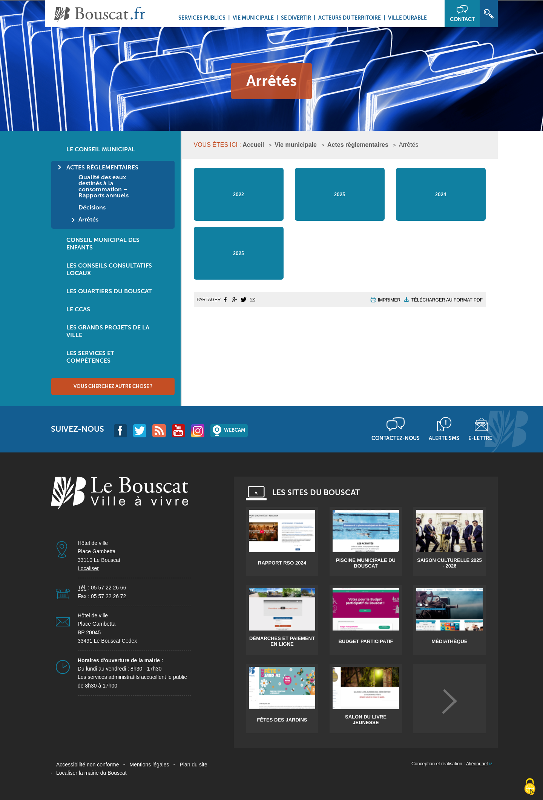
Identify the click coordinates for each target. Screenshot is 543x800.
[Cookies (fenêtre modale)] (530, 787)
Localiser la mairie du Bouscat (91, 773)
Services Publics (201, 18)
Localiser (88, 568)
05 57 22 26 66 (108, 588)
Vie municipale (253, 18)
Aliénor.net (477, 763)
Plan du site (193, 765)
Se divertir (296, 18)
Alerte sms (444, 438)
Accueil (253, 145)
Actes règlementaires (357, 145)
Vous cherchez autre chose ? (113, 386)
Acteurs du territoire (349, 18)
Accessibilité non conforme (87, 765)
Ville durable (407, 18)
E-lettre (480, 438)
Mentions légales (149, 765)
